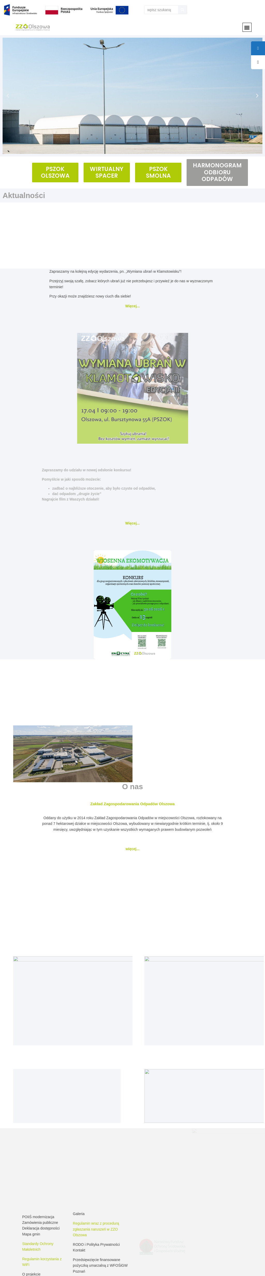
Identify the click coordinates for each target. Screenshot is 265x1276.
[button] (247, 27)
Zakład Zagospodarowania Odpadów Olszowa (132, 804)
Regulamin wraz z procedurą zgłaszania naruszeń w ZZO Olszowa (96, 1175)
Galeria (79, 1160)
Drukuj (255, 1267)
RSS (241, 1267)
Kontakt (79, 1196)
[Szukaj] (182, 10)
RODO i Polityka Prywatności (96, 1190)
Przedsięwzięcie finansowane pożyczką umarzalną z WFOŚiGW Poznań (100, 1211)
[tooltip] (258, 62)
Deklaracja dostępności (41, 1174)
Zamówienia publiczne (40, 1168)
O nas (132, 786)
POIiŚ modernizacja (38, 1163)
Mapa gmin (31, 1180)
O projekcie (31, 1220)
